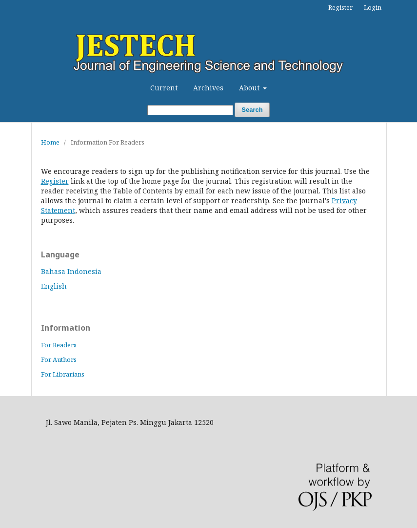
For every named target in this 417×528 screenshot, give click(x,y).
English (54, 286)
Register (340, 7)
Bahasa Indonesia (71, 271)
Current (164, 87)
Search (251, 109)
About (250, 87)
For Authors (59, 359)
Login (372, 7)
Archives (208, 87)
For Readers (59, 344)
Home (50, 142)
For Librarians (62, 374)
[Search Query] (190, 110)
